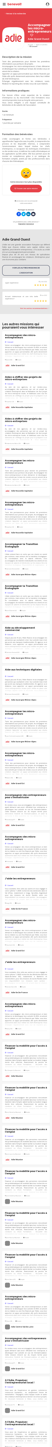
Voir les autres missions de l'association (26, 270)
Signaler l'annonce (26, 224)
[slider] (40, 285)
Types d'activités (41, 44)
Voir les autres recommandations (34, 308)
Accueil (30, 44)
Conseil (33, 46)
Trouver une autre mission (26, 188)
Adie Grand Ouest (38, 39)
